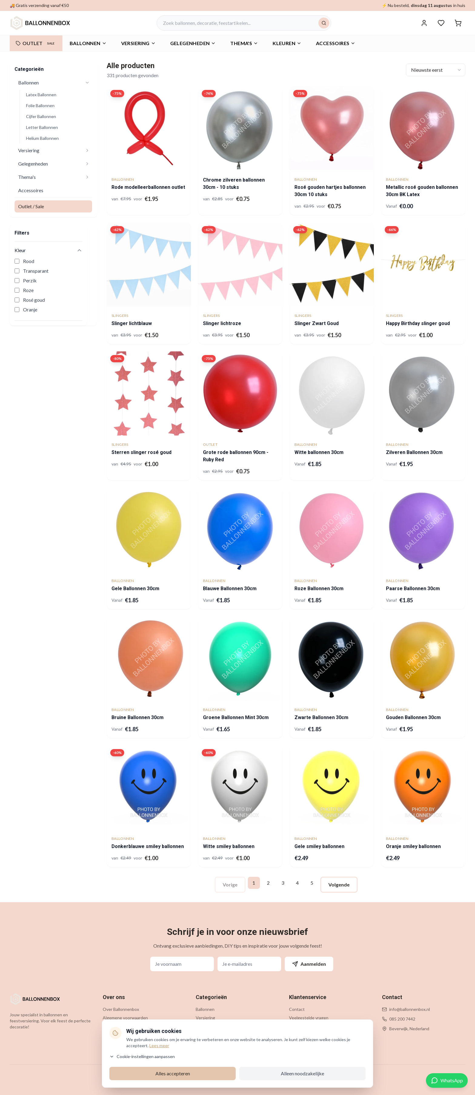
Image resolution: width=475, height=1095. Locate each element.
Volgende (339, 884)
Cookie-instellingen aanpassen (142, 1056)
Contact (297, 1009)
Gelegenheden (33, 163)
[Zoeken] (323, 23)
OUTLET (36, 43)
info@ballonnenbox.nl (409, 1009)
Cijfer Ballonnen (41, 116)
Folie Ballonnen (40, 105)
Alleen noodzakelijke (302, 1073)
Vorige (230, 884)
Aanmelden (309, 964)
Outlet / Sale (31, 206)
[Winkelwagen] (458, 23)
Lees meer (159, 1045)
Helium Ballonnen (42, 138)
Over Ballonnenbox (121, 1009)
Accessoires (335, 43)
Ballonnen (88, 43)
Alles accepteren (172, 1073)
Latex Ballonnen (41, 94)
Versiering (28, 150)
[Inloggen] (424, 23)
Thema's (27, 177)
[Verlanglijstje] (441, 23)
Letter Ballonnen (42, 127)
